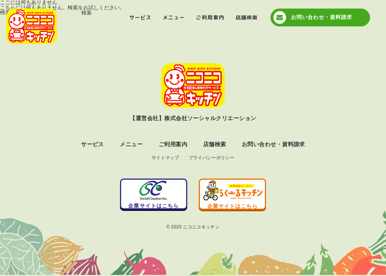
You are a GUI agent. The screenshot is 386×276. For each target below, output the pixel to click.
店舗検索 (247, 17)
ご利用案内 (210, 17)
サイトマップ (165, 158)
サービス (140, 17)
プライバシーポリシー (212, 158)
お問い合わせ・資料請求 (322, 17)
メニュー (174, 17)
